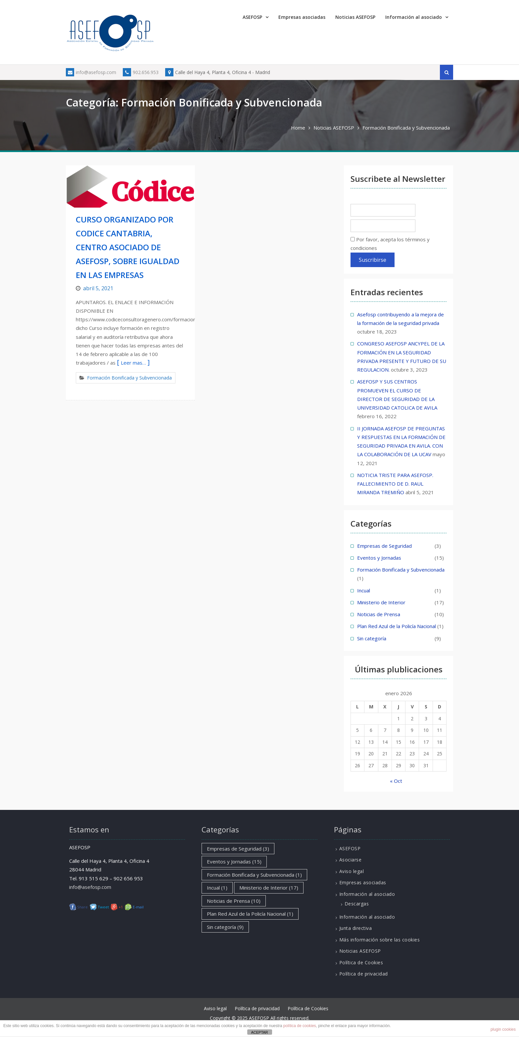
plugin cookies (503, 1029)
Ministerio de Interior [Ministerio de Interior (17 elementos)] (268, 887)
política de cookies (299, 1025)
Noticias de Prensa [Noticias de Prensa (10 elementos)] (233, 900)
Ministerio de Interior (381, 602)
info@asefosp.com (91, 72)
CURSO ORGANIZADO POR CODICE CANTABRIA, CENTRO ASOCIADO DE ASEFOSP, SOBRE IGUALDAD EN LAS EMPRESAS (127, 247)
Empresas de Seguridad (384, 545)
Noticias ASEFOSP (355, 17)
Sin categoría (371, 638)
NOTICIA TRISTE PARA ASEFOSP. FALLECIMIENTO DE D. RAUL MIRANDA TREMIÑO (395, 484)
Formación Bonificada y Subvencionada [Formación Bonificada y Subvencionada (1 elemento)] (254, 874)
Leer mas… (133, 362)
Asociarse (350, 860)
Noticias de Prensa (378, 614)
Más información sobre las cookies (379, 940)
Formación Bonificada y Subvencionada (129, 378)
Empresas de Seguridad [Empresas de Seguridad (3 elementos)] (238, 848)
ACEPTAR (259, 1032)
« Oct (396, 781)
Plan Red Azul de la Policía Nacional (396, 626)
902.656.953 (141, 72)
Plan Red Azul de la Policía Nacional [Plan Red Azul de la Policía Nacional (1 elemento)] (250, 913)
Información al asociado (413, 17)
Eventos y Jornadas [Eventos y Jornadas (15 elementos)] (234, 861)
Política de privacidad (363, 974)
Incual (363, 590)
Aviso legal (351, 871)
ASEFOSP (252, 17)
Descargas (357, 903)
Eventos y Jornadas (379, 557)
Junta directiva (355, 928)
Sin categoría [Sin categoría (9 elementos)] (225, 927)
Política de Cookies (361, 962)
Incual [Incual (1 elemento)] (217, 887)
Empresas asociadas (301, 17)
